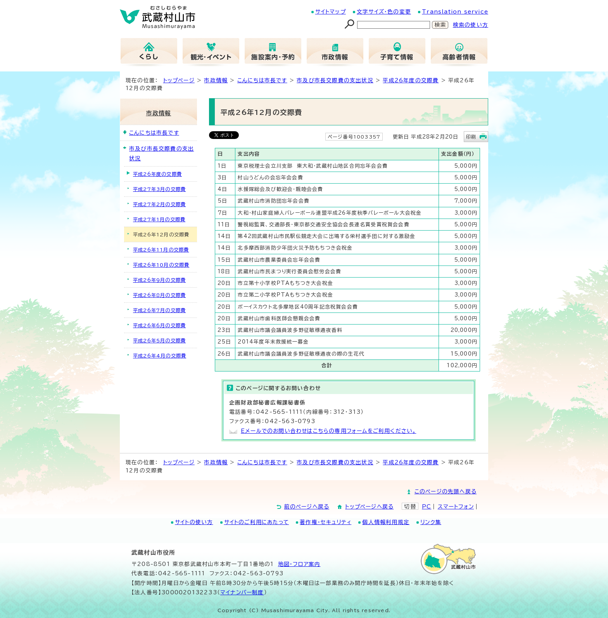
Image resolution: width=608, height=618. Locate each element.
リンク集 (430, 522)
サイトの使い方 (194, 522)
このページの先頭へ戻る (446, 491)
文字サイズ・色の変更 (384, 11)
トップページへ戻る (369, 506)
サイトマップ (330, 11)
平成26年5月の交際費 (159, 340)
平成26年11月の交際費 (161, 249)
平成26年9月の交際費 (159, 280)
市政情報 (216, 80)
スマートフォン (456, 506)
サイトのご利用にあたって (256, 522)
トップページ (179, 80)
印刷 (471, 136)
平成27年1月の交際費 (159, 219)
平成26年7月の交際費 (159, 310)
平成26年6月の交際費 (159, 325)
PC (426, 506)
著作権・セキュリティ (325, 522)
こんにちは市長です (262, 80)
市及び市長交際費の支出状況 (335, 80)
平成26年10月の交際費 (161, 264)
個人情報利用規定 (385, 522)
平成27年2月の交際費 (159, 204)
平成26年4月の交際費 (159, 355)
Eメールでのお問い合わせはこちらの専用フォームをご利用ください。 (328, 431)
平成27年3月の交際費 (159, 189)
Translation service (455, 11)
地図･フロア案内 (299, 564)
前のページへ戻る (307, 506)
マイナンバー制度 (242, 592)
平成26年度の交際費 (411, 80)
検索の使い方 (470, 25)
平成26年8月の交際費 (159, 295)
